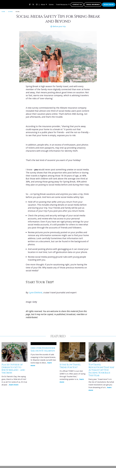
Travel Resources (61, 4)
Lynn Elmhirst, (36, 292)
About (43, 4)
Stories (51, 4)
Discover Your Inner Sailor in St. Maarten (43, 349)
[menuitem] (29, 4)
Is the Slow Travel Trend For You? (70, 365)
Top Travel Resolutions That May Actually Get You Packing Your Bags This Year (101, 370)
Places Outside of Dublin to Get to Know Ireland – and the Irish (13, 368)
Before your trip (58, 26)
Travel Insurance (92, 4)
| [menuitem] (38, 4)
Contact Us (77, 4)
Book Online (108, 4)
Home (3, 11)
